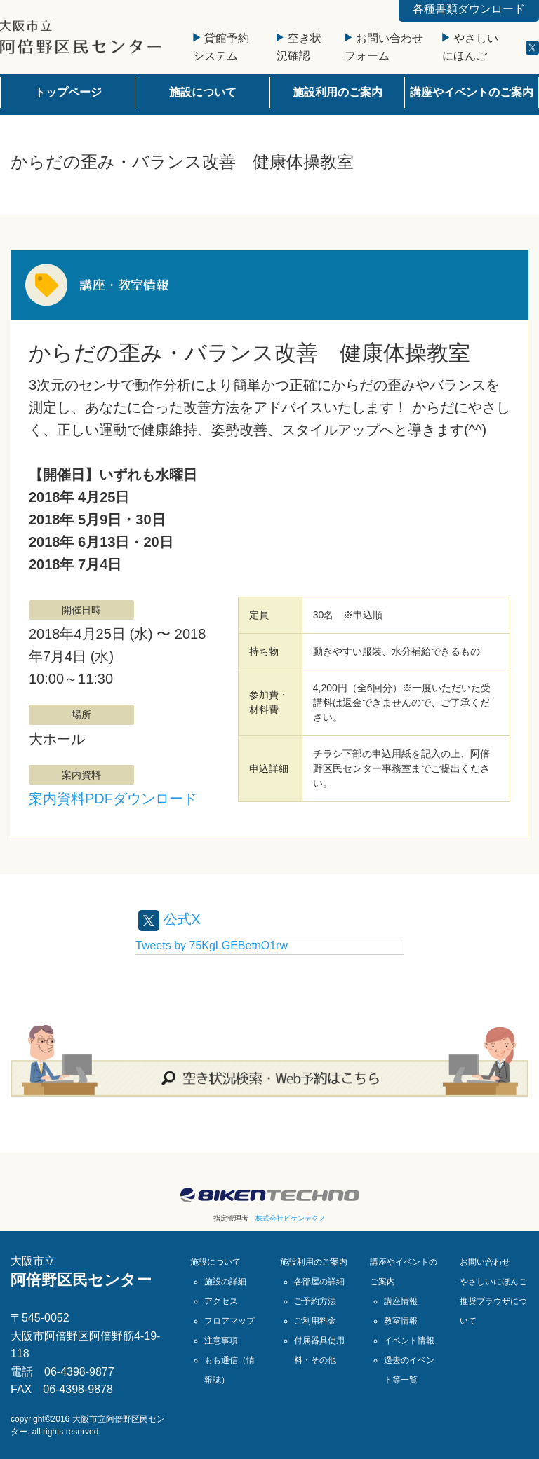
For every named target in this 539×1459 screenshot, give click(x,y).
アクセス (221, 1301)
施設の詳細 (225, 1282)
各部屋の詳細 (319, 1282)
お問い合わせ (485, 1262)
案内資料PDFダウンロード (113, 798)
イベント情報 (409, 1340)
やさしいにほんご (493, 1282)
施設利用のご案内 (337, 92)
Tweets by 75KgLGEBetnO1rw (211, 945)
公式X (169, 919)
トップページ (68, 92)
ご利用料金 (315, 1321)
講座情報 (401, 1301)
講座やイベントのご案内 (471, 92)
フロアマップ (229, 1321)
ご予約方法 (315, 1301)
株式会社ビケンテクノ (290, 1218)
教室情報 (401, 1321)
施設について (203, 92)
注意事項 (221, 1340)
